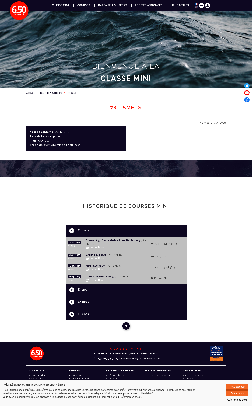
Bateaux (112, 378)
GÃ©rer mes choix (237, 399)
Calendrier (75, 375)
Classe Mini (60, 5)
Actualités (37, 378)
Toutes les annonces (158, 375)
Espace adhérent (127, 95)
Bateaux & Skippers (112, 5)
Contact (189, 378)
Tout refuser (237, 393)
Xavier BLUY (97, 247)
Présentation (38, 375)
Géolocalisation (117, 375)
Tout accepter (237, 386)
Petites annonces (149, 5)
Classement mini (79, 378)
